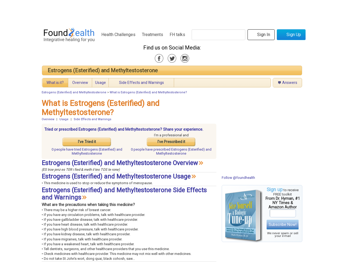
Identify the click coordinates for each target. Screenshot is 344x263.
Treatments (152, 34)
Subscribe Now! (282, 224)
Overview (80, 82)
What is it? (55, 82)
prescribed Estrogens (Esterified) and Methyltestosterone (171, 151)
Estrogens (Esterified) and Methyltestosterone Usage (116, 176)
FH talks (177, 34)
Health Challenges (118, 34)
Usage (100, 82)
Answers (289, 82)
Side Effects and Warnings (141, 82)
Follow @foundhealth (238, 178)
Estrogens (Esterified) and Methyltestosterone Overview (120, 163)
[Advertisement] (172, 12)
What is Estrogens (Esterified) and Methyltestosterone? (148, 92)
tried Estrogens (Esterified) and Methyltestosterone (87, 151)
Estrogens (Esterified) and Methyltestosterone (103, 70)
